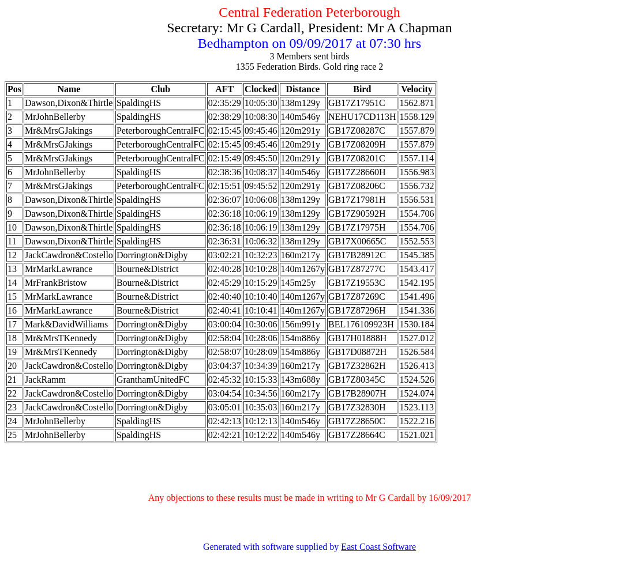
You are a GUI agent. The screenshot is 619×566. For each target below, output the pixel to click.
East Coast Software (378, 547)
